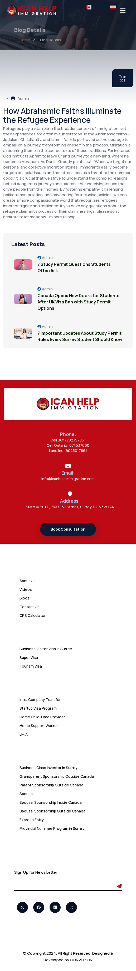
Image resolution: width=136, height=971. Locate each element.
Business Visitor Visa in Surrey (46, 648)
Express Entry (32, 819)
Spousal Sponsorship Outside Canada (52, 811)
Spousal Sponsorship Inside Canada (51, 802)
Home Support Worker (39, 725)
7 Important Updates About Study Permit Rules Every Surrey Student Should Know (79, 336)
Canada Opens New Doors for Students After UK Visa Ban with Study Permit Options (78, 302)
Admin (20, 98)
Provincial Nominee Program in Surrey (52, 828)
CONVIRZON (81, 960)
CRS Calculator (33, 615)
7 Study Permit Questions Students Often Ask (74, 267)
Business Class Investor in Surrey (48, 767)
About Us (28, 580)
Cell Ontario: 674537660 (68, 445)
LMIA (24, 734)
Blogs (25, 598)
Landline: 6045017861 (68, 450)
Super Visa (29, 657)
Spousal (26, 793)
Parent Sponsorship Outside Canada (51, 784)
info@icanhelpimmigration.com (68, 478)
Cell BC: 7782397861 (68, 440)
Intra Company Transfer (40, 699)
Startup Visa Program (38, 708)
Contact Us (30, 606)
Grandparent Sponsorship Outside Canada (57, 776)
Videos (26, 589)
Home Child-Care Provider (42, 716)
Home (25, 39)
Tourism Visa (31, 666)
